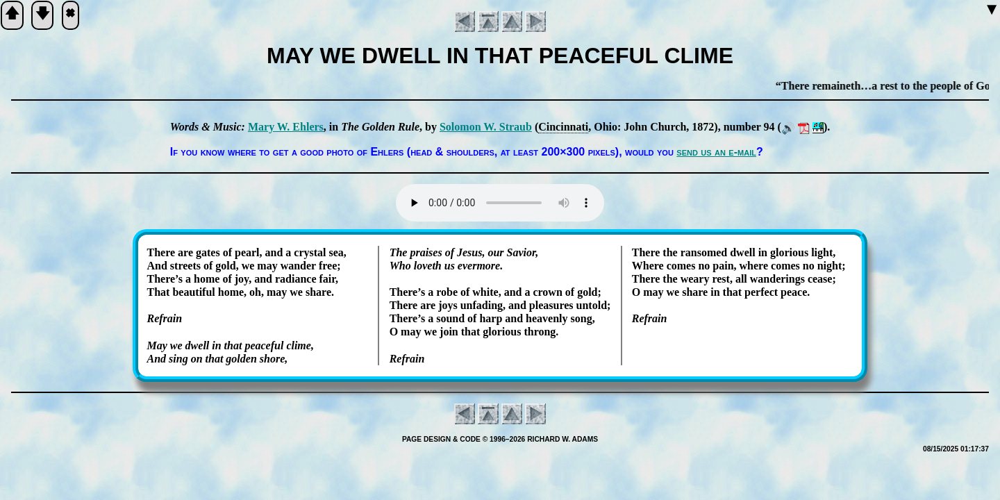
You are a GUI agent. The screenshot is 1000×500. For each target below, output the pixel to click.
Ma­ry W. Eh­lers (286, 127)
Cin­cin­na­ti (563, 127)
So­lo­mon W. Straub (486, 127)
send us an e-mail (716, 152)
